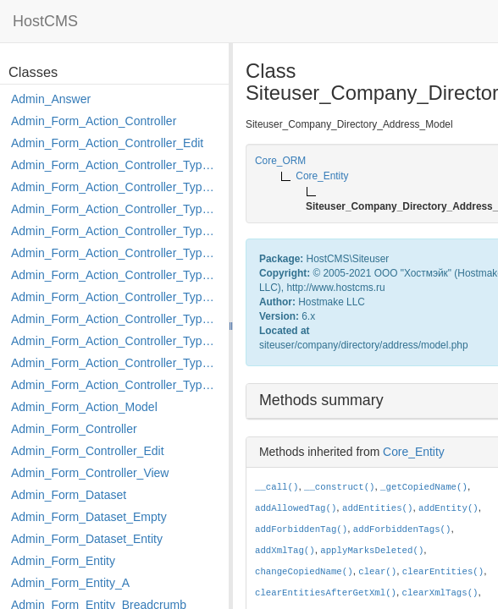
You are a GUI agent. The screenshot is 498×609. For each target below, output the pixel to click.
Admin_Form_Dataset (68, 495)
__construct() (339, 487)
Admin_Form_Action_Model (84, 407)
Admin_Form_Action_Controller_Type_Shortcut (115, 385)
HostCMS (45, 21)
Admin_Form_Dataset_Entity (87, 539)
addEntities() (377, 508)
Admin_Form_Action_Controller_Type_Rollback (115, 363)
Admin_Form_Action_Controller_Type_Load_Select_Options (115, 275)
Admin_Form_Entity (63, 561)
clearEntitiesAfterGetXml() (325, 593)
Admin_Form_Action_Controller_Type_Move (115, 319)
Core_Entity (414, 451)
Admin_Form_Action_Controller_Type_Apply (115, 165)
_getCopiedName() (424, 487)
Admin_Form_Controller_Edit (87, 451)
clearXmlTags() (440, 593)
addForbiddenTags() (402, 529)
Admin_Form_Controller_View (90, 473)
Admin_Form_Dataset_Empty (89, 517)
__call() (276, 487)
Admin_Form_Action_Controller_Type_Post (115, 341)
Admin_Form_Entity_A (70, 583)
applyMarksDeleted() (371, 551)
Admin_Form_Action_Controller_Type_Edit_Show (115, 253)
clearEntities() (443, 572)
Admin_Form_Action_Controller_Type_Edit (115, 231)
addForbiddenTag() (301, 529)
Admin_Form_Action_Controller (93, 121)
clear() (377, 572)
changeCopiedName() (304, 572)
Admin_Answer (51, 99)
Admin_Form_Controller (74, 429)
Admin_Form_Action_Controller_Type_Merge (115, 297)
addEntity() (448, 508)
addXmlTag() (285, 551)
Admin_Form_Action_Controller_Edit (107, 143)
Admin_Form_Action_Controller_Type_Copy (115, 187)
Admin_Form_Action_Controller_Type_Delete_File (115, 209)
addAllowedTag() (295, 508)
